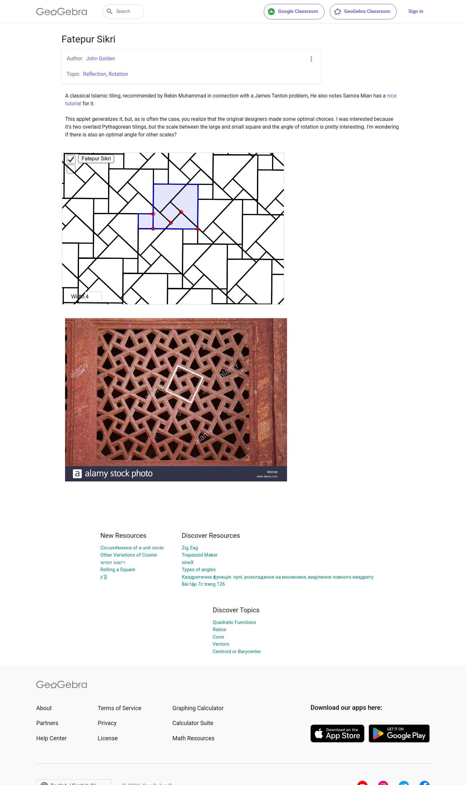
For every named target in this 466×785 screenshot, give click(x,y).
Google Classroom (293, 12)
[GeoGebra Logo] (61, 12)
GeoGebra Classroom (362, 12)
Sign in (415, 11)
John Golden (100, 58)
